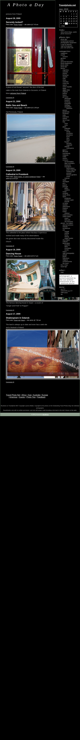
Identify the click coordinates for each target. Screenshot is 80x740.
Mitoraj (66, 236)
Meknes (67, 178)
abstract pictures (68, 225)
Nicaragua (66, 181)
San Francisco (68, 221)
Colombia (65, 82)
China (64, 80)
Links (62, 60)
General (63, 58)
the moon (66, 263)
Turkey (64, 211)
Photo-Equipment (66, 63)
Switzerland (66, 206)
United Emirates (68, 215)
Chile (64, 78)
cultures (65, 241)
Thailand (65, 208)
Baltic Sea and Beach (16, 105)
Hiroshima (69, 133)
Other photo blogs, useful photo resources (69, 33)
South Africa (66, 195)
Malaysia (65, 155)
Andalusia (67, 198)
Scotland (65, 193)
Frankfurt (67, 100)
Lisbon (66, 188)
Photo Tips (64, 39)
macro (65, 251)
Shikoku (66, 146)
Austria (65, 73)
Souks (68, 176)
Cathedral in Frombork (17, 174)
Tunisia (65, 210)
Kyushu (66, 142)
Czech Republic (67, 87)
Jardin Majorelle (71, 170)
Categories (64, 53)
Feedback (41, 397)
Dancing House (13, 253)
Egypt (64, 88)
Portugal (65, 186)
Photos (16, 24)
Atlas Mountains (69, 163)
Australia (36, 395)
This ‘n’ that (64, 265)
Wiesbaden (67, 107)
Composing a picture (67, 41)
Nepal (64, 180)
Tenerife (66, 201)
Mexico (65, 158)
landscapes (66, 243)
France (65, 95)
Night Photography (66, 46)
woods (66, 250)
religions (65, 260)
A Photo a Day (25, 4)
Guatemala (66, 112)
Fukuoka (68, 143)
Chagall (66, 231)
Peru (64, 183)
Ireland (65, 118)
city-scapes (66, 240)
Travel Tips (64, 267)
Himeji (68, 132)
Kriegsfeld (67, 103)
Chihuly (66, 233)
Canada (65, 77)
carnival (65, 56)
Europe (45, 395)
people (65, 255)
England (65, 92)
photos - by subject (23, 176)
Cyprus (65, 85)
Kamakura (69, 135)
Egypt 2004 (66, 90)
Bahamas (66, 75)
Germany (65, 97)
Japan (64, 127)
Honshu (66, 130)
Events (63, 55)
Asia (30, 395)
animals (65, 227)
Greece (65, 110)
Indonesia (66, 117)
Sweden (65, 205)
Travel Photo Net (13, 395)
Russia (64, 191)
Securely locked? (14, 22)
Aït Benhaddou (69, 162)
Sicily (66, 125)
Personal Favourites (67, 62)
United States (67, 216)
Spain (64, 196)
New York (67, 220)
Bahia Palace (70, 168)
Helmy (66, 235)
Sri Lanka (65, 203)
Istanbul (66, 213)
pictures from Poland (18, 93)
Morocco (65, 160)
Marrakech (67, 167)
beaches (67, 245)
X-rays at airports (66, 44)
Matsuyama (70, 148)
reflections (66, 258)
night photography (68, 253)
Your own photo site (67, 48)
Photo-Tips (31, 397)
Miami (66, 218)
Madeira (67, 190)
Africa (24, 395)
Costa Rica (66, 83)
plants (64, 256)
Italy (64, 122)
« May (63, 26)
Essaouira (67, 165)
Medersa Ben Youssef (70, 172)
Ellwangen (67, 98)
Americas (13, 397)
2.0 (63, 289)
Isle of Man (66, 120)
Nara (67, 138)
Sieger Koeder (68, 238)
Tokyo (68, 140)
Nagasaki (69, 145)
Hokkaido (67, 128)
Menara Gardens (71, 175)
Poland (20, 24)
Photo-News (64, 65)
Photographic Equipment (68, 42)
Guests (22, 397)
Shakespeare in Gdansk (18, 318)
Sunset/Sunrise (67, 261)
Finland (65, 93)
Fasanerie (69, 108)
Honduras (66, 113)
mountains (67, 248)
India (64, 115)
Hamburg (67, 102)
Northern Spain (69, 200)
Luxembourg (66, 153)
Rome (66, 123)
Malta (64, 157)
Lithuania (65, 151)
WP (62, 294)
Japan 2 (65, 150)
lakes (66, 246)
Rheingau (67, 105)
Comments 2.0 (66, 291)
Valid (64, 292)
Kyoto (68, 137)
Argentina (66, 70)
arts (19, 320)
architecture (32, 176)
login (62, 272)
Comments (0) (10, 97)
